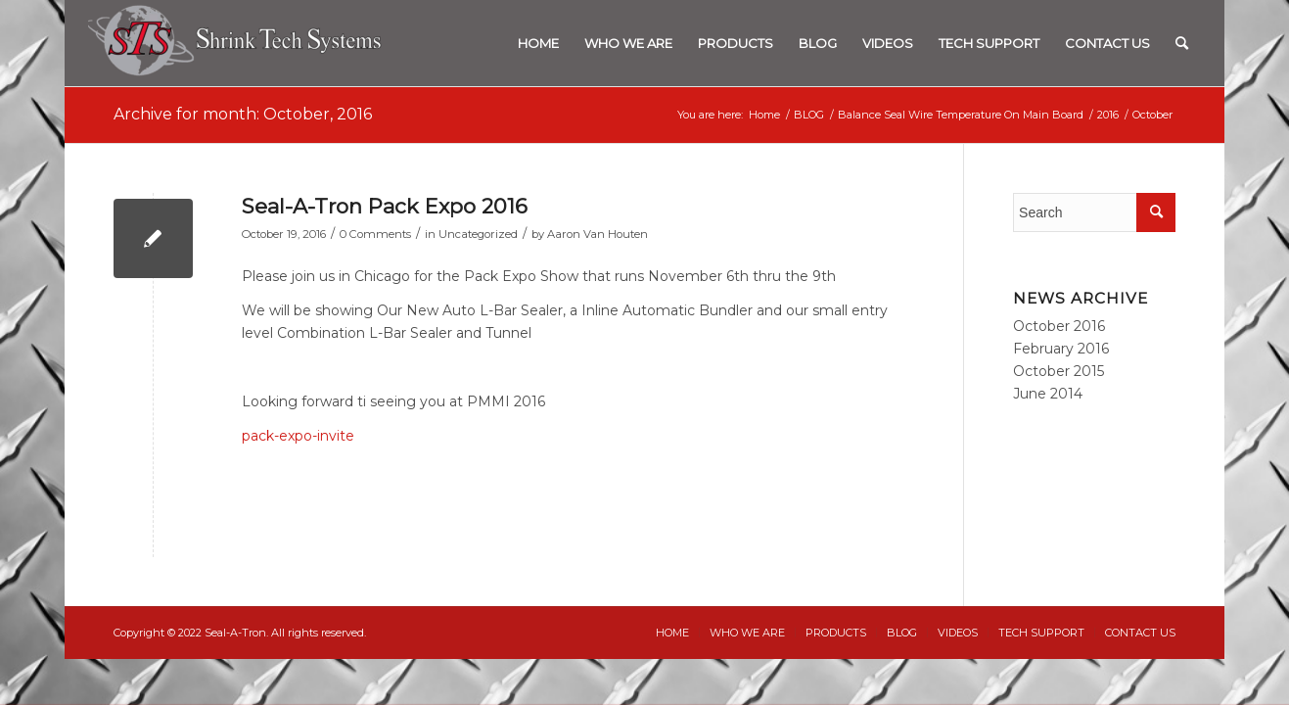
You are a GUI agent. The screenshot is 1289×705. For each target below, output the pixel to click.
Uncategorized (478, 234)
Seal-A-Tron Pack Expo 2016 (385, 206)
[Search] (1182, 43)
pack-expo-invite (298, 436)
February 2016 (1061, 348)
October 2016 (1059, 326)
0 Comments (375, 234)
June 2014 (1047, 393)
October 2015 (1058, 371)
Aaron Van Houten (597, 234)
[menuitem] (538, 43)
